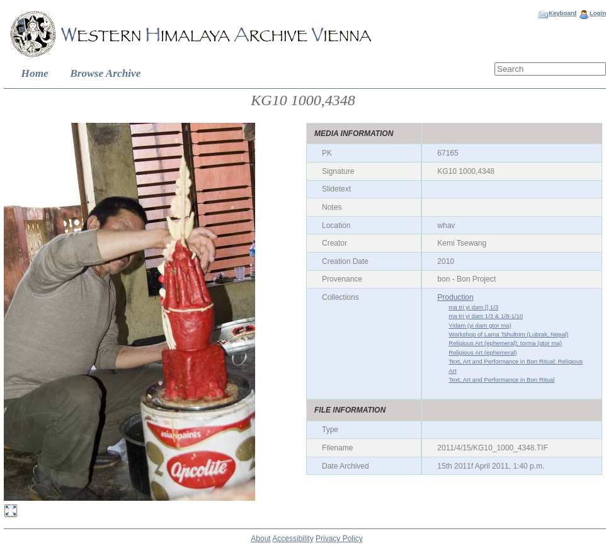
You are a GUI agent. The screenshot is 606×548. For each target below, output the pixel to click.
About (260, 538)
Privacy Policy (339, 538)
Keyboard (562, 12)
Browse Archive (105, 73)
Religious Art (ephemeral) (483, 352)
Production (455, 297)
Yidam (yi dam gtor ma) (480, 325)
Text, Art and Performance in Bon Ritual (501, 379)
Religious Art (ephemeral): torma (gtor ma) (505, 343)
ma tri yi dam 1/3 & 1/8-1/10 (486, 315)
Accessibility (292, 538)
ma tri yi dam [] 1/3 (473, 307)
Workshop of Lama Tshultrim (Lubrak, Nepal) (508, 334)
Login (598, 12)
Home (35, 73)
